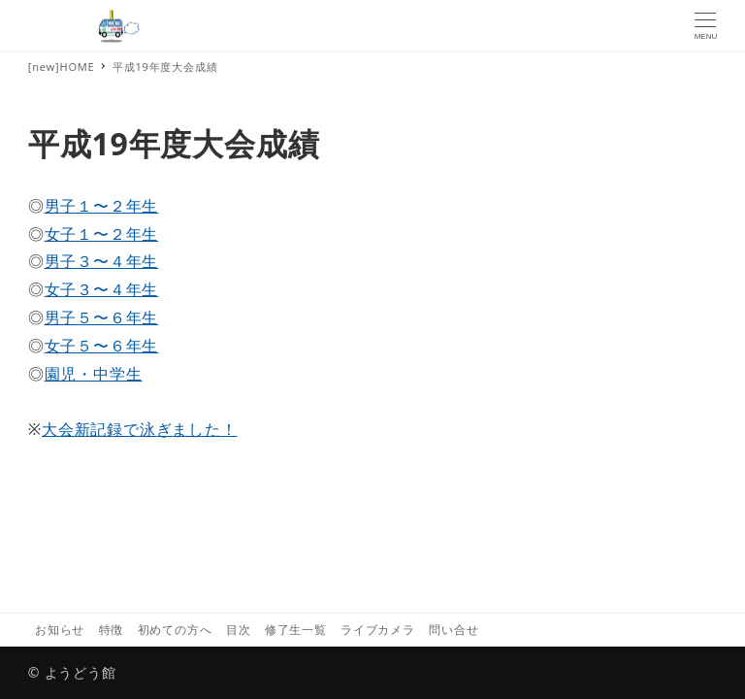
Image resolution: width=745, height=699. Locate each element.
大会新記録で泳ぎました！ (140, 429)
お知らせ (59, 629)
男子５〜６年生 (102, 317)
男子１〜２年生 (102, 205)
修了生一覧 (296, 629)
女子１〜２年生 (102, 234)
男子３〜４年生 (102, 261)
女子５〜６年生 (102, 345)
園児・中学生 (94, 373)
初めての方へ (175, 629)
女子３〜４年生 (102, 289)
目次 (238, 629)
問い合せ (453, 629)
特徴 (111, 629)
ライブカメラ (377, 629)
